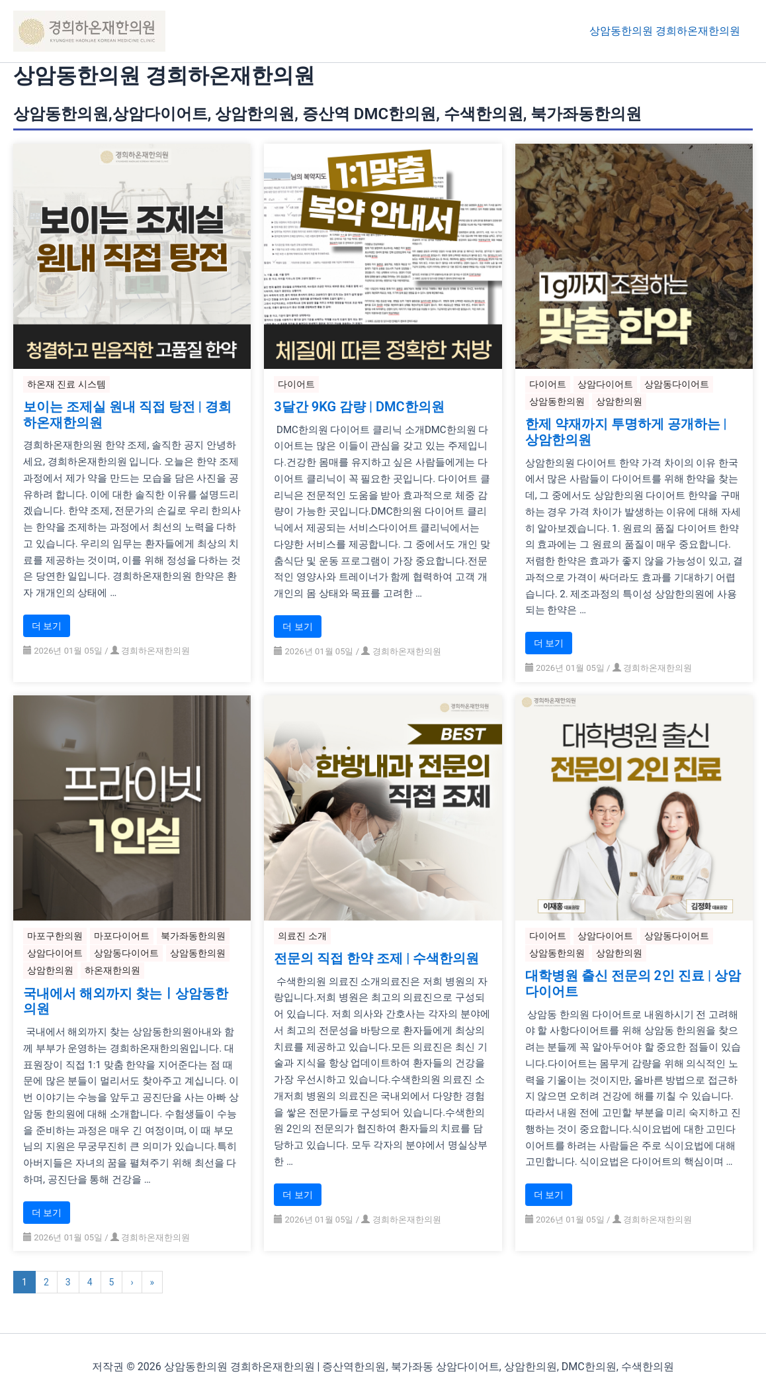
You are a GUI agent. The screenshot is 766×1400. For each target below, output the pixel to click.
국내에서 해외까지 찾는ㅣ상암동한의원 (125, 1002)
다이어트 (296, 384)
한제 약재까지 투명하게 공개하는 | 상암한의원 (626, 432)
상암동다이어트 (676, 384)
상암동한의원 (557, 401)
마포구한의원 (55, 935)
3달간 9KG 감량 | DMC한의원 (359, 407)
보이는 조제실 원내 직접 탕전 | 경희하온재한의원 (127, 415)
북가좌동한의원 (193, 935)
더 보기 (47, 626)
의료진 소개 (302, 935)
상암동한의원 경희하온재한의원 (666, 31)
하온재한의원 (112, 971)
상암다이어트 (605, 384)
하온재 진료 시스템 (66, 384)
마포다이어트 (121, 935)
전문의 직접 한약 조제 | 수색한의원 (376, 960)
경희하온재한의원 (155, 651)
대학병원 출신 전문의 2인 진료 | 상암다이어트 (633, 985)
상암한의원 (619, 401)
